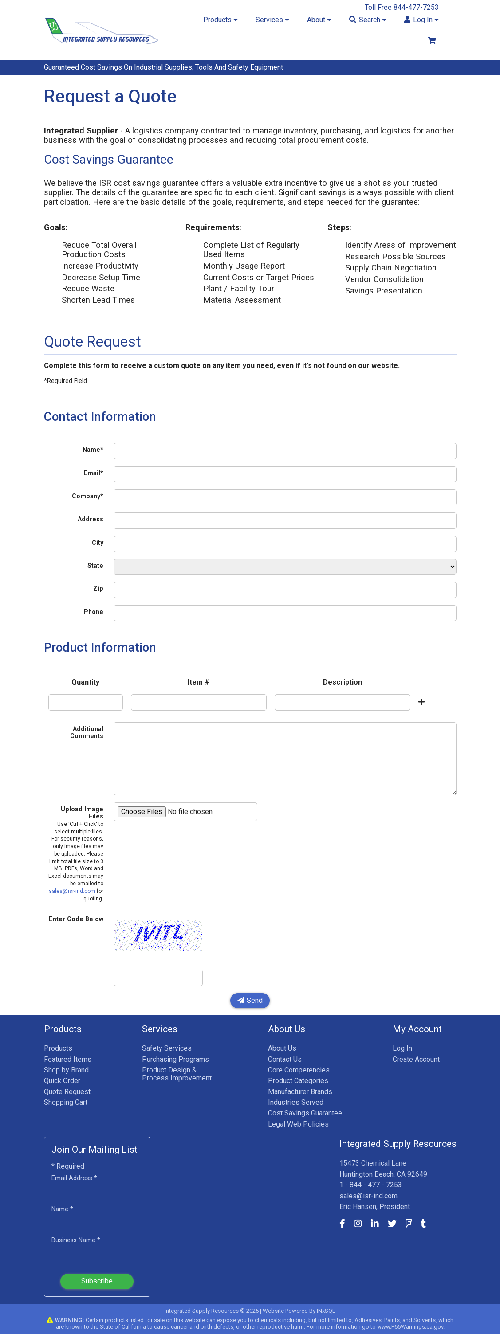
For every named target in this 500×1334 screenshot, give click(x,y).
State (95, 565)
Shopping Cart (65, 1102)
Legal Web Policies (298, 1124)
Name (62, 1209)
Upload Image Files (75, 854)
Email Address (74, 1177)
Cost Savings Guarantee (305, 1113)
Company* (87, 496)
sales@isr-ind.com (72, 891)
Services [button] (272, 20)
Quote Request (67, 1092)
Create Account (416, 1059)
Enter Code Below (76, 919)
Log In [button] (421, 20)
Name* (93, 449)
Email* (93, 473)
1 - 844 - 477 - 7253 (370, 1185)
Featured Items (67, 1059)
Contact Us (285, 1059)
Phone (93, 611)
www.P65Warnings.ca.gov (410, 1326)
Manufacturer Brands (300, 1092)
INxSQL (326, 1310)
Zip (98, 588)
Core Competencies (299, 1070)
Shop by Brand (66, 1070)
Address (90, 519)
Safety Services (167, 1048)
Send (250, 1000)
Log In (402, 1048)
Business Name (75, 1240)
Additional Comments (86, 732)
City (97, 542)
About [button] (319, 20)
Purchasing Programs (175, 1059)
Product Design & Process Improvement (177, 1074)
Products (58, 1048)
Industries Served (295, 1102)
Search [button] (367, 20)
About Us (282, 1048)
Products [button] (220, 20)
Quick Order (62, 1080)
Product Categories (298, 1080)
